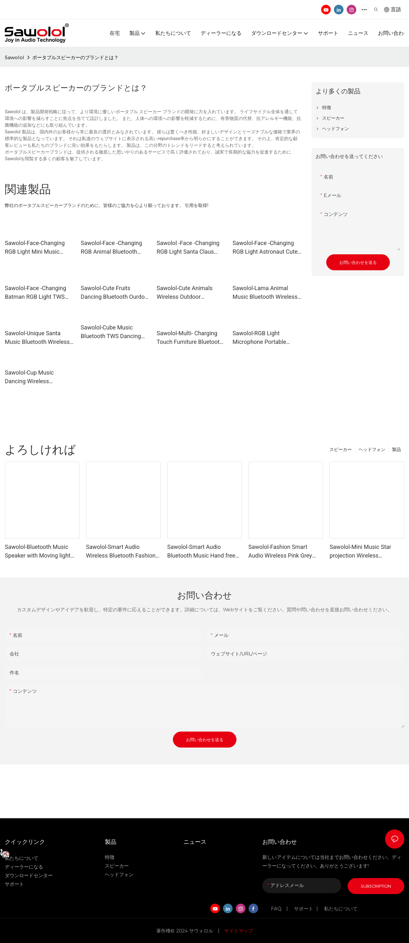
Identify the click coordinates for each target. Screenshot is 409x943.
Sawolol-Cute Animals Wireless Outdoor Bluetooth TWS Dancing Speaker (187, 293)
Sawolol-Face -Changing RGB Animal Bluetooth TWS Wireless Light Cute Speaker (112, 248)
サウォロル (202, 931)
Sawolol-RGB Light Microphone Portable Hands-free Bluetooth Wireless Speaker (260, 338)
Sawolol (14, 57)
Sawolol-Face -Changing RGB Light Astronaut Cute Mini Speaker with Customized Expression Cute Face (265, 248)
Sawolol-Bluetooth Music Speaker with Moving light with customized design (37, 551)
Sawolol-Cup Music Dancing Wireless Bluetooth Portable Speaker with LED (29, 377)
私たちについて (340, 909)
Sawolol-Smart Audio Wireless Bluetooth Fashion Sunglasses (121, 551)
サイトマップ (238, 931)
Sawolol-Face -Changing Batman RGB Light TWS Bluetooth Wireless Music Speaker (37, 293)
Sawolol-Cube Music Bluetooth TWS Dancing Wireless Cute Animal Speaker (111, 332)
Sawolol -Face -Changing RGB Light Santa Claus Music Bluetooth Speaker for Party (188, 248)
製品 (396, 449)
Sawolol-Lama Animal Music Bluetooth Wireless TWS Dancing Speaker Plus (267, 293)
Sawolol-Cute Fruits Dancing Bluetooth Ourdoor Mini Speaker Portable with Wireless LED (115, 293)
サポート (15, 884)
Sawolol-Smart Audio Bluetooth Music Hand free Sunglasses (201, 551)
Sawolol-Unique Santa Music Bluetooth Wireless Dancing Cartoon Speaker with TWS (37, 338)
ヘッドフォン (372, 449)
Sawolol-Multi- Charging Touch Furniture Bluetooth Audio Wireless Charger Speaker (190, 338)
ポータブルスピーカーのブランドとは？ (75, 57)
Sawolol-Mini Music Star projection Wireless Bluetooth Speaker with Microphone (360, 551)
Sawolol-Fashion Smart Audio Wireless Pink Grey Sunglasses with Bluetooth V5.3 (282, 551)
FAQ (277, 909)
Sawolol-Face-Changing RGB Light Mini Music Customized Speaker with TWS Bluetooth (37, 248)
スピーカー (340, 449)
